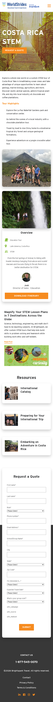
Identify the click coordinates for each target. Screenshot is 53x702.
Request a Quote (14, 50)
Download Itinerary (26, 296)
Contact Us (26, 655)
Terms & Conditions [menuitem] (26, 687)
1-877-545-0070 (27, 662)
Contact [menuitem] (27, 677)
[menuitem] (19, 694)
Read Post (8, 342)
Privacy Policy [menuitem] (26, 682)
